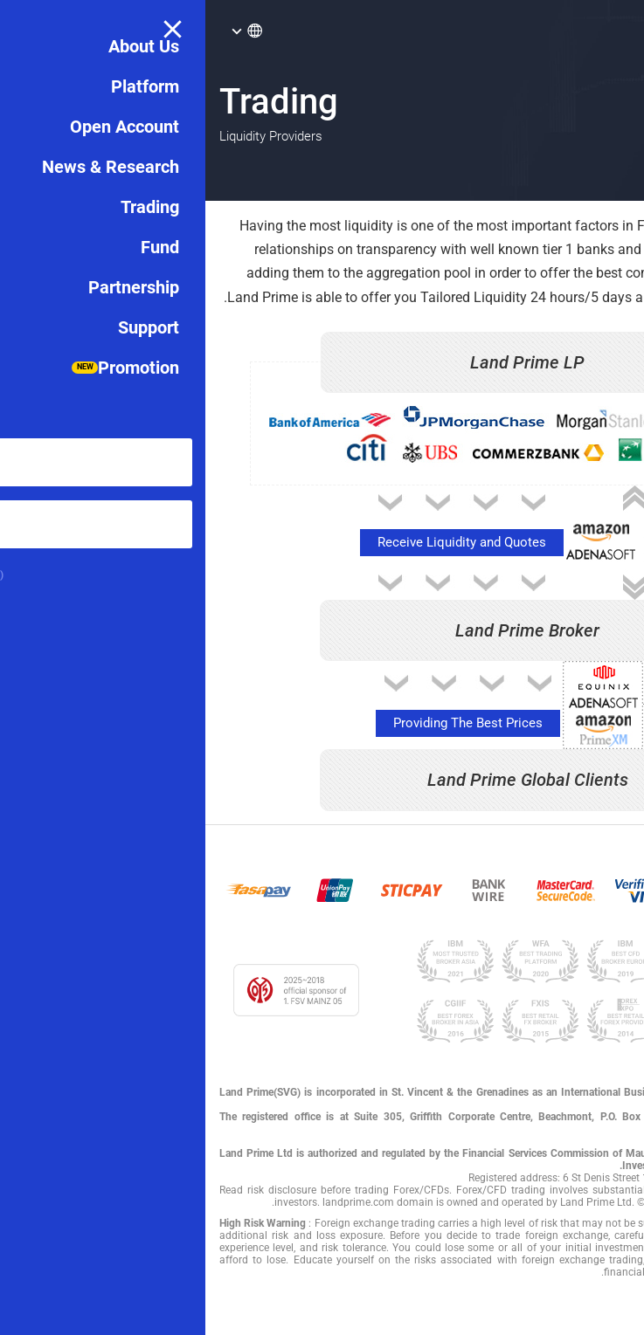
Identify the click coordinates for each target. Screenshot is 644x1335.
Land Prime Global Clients (322, 779)
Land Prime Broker (322, 630)
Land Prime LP (322, 362)
